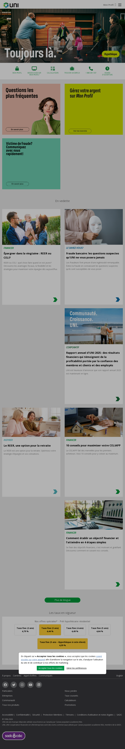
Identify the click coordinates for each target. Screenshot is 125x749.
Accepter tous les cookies (50, 668)
